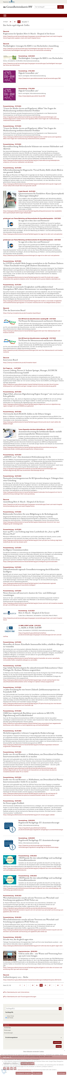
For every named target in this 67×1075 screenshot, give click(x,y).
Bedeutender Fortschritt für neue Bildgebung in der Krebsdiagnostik (30, 514)
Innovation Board (10, 360)
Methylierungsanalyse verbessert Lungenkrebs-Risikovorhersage (28, 733)
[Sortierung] (25, 21)
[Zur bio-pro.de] (9, 1)
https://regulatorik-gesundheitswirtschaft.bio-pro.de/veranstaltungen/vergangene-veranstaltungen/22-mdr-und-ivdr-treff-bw (32, 634)
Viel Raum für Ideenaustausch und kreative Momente (40, 321)
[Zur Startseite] (17, 6)
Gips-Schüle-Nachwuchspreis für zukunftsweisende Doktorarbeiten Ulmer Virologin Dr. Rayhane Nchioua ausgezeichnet (33, 669)
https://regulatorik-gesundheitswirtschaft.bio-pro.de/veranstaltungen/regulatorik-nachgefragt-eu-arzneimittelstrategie (40, 828)
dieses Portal (10, 1016)
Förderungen (7, 1030)
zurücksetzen (57, 1042)
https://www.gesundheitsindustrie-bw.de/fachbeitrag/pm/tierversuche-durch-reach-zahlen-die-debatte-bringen (32, 423)
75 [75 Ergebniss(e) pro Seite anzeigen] (19, 22)
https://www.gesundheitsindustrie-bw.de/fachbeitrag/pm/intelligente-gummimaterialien (30, 561)
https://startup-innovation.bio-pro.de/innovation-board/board (22, 313)
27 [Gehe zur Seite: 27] (49, 985)
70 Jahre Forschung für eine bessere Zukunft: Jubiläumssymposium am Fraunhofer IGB (31, 691)
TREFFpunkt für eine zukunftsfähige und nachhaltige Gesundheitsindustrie (40, 859)
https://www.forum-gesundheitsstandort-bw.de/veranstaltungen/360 (39, 78)
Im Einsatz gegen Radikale (13, 803)
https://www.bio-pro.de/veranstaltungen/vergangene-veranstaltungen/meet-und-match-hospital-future (32, 619)
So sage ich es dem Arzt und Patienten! (33, 221)
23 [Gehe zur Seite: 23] (32, 985)
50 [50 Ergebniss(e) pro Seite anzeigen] (15, 22)
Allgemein (6, 1025)
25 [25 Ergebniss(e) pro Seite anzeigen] (11, 22)
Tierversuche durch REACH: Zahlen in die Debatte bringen (27, 414)
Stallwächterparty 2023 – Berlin (15, 977)
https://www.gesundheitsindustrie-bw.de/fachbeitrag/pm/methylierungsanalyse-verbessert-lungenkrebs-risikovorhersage (31, 745)
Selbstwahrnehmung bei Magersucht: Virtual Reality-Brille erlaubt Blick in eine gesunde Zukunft (33, 171)
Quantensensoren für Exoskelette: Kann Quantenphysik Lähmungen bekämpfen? (41, 195)
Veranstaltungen (8, 1033)
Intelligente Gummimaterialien (15, 550)
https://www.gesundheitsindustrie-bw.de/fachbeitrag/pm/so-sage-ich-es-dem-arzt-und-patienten (32, 234)
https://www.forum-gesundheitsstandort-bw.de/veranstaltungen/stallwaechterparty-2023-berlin (32, 980)
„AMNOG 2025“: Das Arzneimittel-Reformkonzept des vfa (27, 457)
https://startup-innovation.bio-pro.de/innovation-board (19, 362)
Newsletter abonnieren (27, 1063)
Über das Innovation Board (14, 311)
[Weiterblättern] (62, 985)
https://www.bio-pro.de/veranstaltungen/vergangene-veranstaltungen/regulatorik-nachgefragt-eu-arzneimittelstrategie (38, 846)
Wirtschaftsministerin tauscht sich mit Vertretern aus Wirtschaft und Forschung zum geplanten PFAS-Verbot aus (30, 899)
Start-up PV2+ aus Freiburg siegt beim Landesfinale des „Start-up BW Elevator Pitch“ (31, 533)
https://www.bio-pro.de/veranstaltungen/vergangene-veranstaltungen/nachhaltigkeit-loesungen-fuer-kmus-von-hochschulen (32, 64)
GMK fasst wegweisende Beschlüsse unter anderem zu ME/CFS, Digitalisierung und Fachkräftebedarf (28, 714)
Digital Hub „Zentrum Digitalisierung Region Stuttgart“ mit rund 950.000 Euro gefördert (33, 395)
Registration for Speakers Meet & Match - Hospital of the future (29, 34)
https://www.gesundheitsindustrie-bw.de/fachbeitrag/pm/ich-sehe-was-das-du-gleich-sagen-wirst (33, 946)
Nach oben (6, 1057)
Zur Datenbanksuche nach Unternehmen (17, 992)
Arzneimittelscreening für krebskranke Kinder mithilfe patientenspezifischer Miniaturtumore (40, 433)
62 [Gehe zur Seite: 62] (58, 985)
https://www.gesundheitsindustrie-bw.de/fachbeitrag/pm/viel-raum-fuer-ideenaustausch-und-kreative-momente (32, 331)
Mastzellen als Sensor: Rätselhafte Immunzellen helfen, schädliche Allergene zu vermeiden (33, 645)
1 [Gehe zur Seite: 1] (24, 985)
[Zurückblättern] (20, 985)
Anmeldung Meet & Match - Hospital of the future (23, 502)
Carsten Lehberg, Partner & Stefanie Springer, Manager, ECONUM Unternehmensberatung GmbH (30, 372)
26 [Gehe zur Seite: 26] (45, 985)
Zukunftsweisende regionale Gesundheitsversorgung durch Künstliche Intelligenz (31, 571)
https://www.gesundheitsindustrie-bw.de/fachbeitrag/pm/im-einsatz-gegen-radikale (29, 815)
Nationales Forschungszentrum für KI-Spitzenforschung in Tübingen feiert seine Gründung (33, 479)
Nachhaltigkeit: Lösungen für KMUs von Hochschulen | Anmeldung (31, 46)
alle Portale (10, 1018)
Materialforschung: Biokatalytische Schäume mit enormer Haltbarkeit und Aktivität (33, 148)
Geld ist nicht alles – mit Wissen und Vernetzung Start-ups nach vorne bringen (40, 955)
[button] (60, 1038)
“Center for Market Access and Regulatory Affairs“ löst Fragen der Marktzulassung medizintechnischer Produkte (29, 110)
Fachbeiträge (7, 1027)
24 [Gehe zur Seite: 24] (37, 985)
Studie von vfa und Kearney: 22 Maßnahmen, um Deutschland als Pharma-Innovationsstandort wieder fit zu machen (33, 755)
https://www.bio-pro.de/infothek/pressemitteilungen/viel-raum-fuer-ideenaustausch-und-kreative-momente (33, 351)
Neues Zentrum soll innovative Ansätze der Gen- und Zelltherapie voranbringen (29, 594)
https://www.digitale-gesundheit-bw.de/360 (31, 96)
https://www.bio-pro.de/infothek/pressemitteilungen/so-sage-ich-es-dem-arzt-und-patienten (31, 255)
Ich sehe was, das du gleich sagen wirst (18, 940)
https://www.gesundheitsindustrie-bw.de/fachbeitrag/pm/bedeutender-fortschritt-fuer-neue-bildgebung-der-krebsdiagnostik (31, 523)
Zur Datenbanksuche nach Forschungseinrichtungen (20, 996)
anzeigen (58, 1046)
